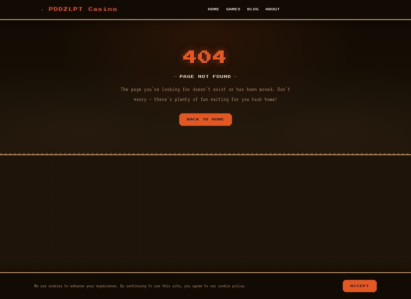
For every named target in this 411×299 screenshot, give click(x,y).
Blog (253, 9)
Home (213, 9)
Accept (359, 285)
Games (233, 9)
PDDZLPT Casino (83, 9)
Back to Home (205, 119)
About (273, 9)
